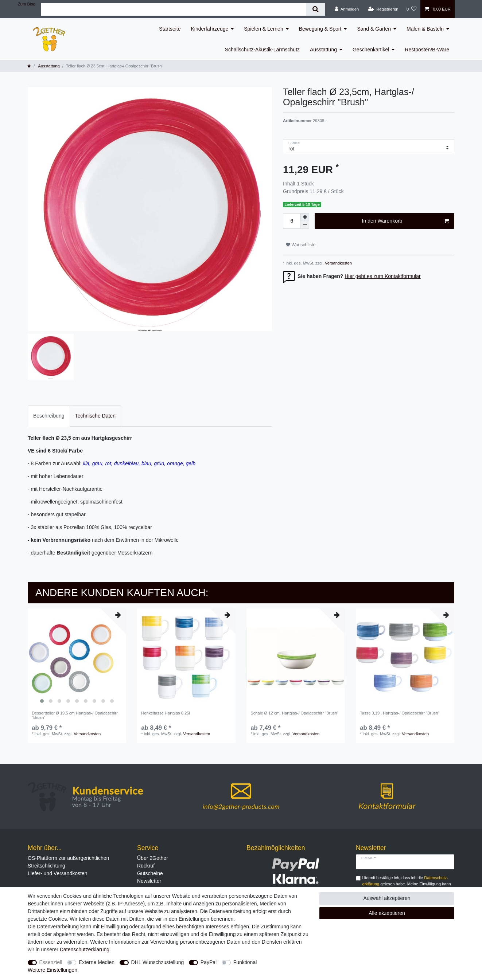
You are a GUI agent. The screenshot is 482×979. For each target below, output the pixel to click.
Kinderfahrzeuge (210, 29)
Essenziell (50, 962)
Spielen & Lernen (263, 29)
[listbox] (77, 657)
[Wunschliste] (411, 9)
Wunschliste (300, 244)
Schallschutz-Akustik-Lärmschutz (262, 49)
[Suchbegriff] (173, 9)
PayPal (209, 962)
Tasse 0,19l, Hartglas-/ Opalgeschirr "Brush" (399, 713)
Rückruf (146, 866)
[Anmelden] (347, 9)
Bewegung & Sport (320, 29)
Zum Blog (26, 4)
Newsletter (149, 881)
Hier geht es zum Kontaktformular (383, 276)
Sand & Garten (374, 29)
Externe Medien (96, 962)
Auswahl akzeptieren (386, 898)
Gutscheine (150, 873)
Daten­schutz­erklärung (84, 949)
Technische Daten (95, 416)
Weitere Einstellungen (52, 970)
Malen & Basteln (425, 29)
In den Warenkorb (405, 221)
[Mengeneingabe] (291, 221)
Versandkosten (338, 263)
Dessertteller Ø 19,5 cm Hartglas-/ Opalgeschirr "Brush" (75, 715)
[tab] (49, 416)
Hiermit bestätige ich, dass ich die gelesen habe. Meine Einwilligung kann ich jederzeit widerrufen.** (406, 884)
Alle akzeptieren (387, 913)
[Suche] (315, 9)
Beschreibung (49, 416)
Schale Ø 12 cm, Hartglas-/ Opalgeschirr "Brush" (294, 713)
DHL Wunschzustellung (157, 962)
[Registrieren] (383, 9)
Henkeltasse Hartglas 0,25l (165, 713)
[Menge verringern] (304, 225)
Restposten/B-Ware (427, 49)
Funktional (245, 962)
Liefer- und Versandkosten (57, 873)
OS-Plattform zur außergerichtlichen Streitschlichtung (68, 862)
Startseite (169, 29)
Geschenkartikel (371, 49)
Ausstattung (323, 49)
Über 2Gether (152, 858)
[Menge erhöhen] (304, 217)
